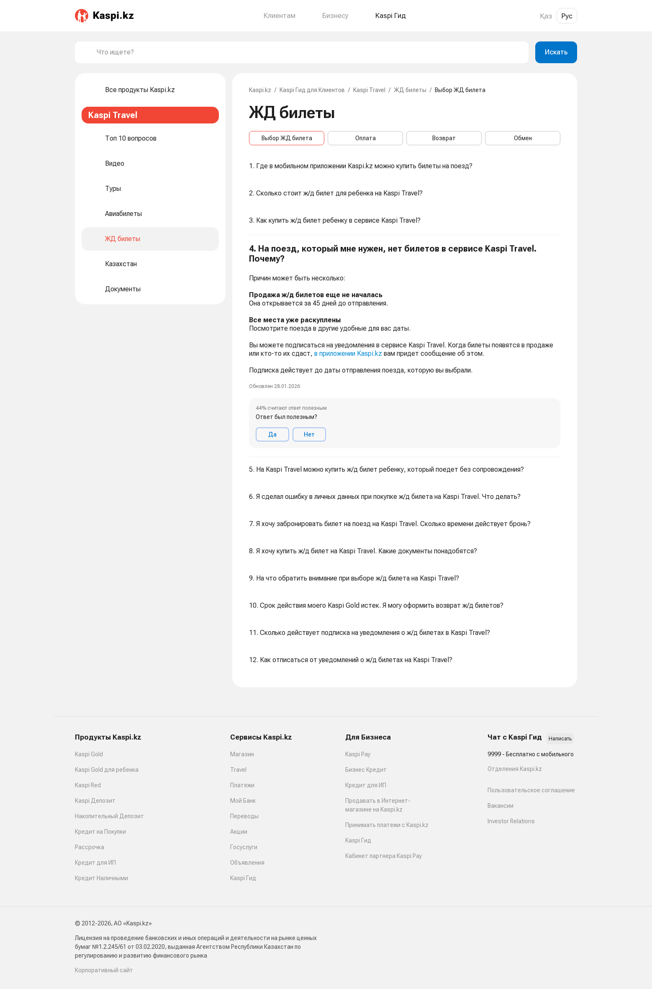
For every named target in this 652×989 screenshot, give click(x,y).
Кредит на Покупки (100, 831)
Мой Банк (243, 800)
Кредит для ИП (95, 862)
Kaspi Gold (89, 754)
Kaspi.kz (260, 90)
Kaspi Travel (369, 90)
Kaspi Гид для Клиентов (312, 90)
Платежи (242, 785)
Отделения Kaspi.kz (515, 769)
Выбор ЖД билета (287, 138)
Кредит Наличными (101, 878)
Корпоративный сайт (104, 970)
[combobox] (309, 52)
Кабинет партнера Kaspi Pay (383, 856)
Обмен (523, 138)
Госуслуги (243, 847)
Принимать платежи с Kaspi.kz (387, 825)
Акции (238, 831)
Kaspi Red (88, 785)
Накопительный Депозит (109, 816)
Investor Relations (511, 821)
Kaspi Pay (357, 754)
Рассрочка (89, 847)
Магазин (242, 754)
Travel (238, 769)
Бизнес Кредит (366, 769)
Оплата (365, 138)
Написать (560, 739)
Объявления (247, 862)
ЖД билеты (410, 90)
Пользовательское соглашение (531, 790)
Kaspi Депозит (95, 800)
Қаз (546, 16)
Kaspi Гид (243, 878)
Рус (566, 16)
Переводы (244, 816)
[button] (404, 346)
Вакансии (500, 805)
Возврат (444, 138)
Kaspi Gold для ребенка (107, 769)
